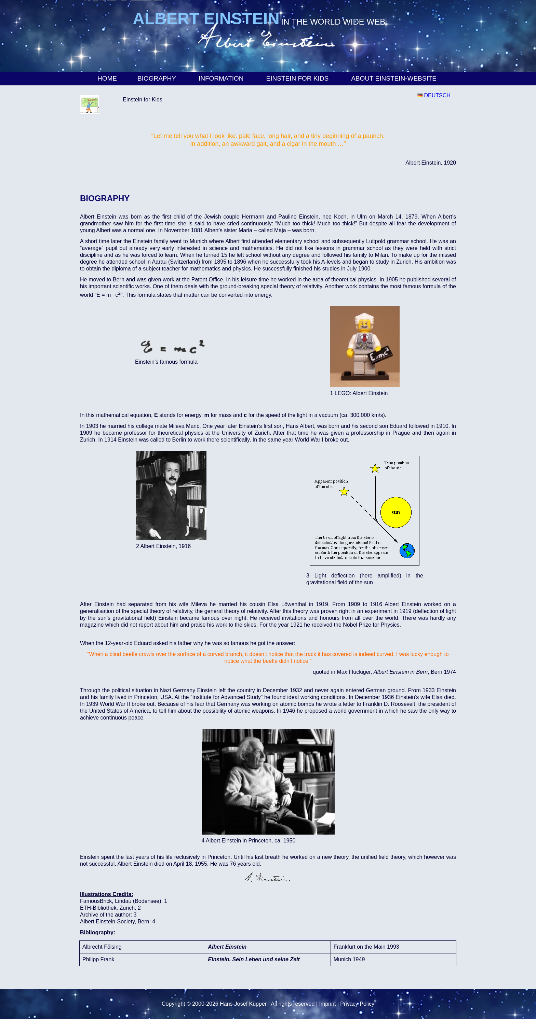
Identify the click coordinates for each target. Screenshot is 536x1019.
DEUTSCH (434, 95)
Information (222, 78)
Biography (157, 78)
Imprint (327, 1004)
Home (107, 78)
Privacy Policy (357, 1004)
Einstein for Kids (298, 78)
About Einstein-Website (395, 78)
